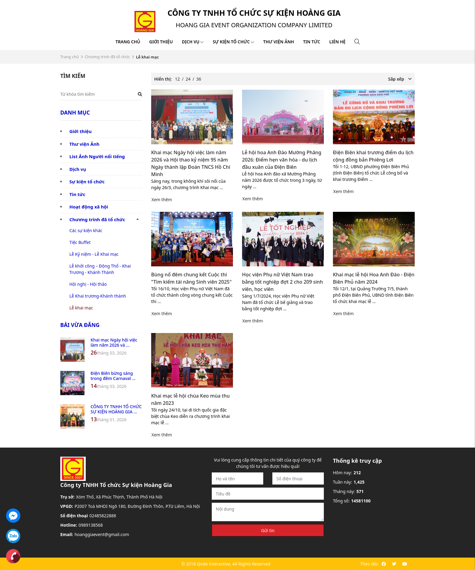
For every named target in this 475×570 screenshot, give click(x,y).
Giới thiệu (161, 42)
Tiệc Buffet (80, 242)
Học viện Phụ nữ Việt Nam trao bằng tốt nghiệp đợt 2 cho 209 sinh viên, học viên (282, 281)
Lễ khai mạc (81, 308)
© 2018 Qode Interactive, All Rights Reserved (225, 564)
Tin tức (311, 42)
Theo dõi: (369, 564)
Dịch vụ (193, 42)
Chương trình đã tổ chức (107, 56)
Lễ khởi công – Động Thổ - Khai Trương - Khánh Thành (100, 269)
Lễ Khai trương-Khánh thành (97, 296)
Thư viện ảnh (278, 42)
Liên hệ (337, 42)
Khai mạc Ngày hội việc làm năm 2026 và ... (114, 342)
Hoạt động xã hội (88, 207)
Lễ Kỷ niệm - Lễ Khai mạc (93, 254)
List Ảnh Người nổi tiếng (97, 156)
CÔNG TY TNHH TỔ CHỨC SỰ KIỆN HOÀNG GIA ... (116, 409)
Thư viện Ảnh (84, 144)
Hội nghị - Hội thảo (88, 284)
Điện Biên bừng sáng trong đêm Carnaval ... (113, 375)
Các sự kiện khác (85, 230)
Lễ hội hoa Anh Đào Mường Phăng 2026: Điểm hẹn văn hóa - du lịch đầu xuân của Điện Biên (281, 159)
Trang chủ (127, 42)
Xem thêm (161, 199)
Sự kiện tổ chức (233, 42)
